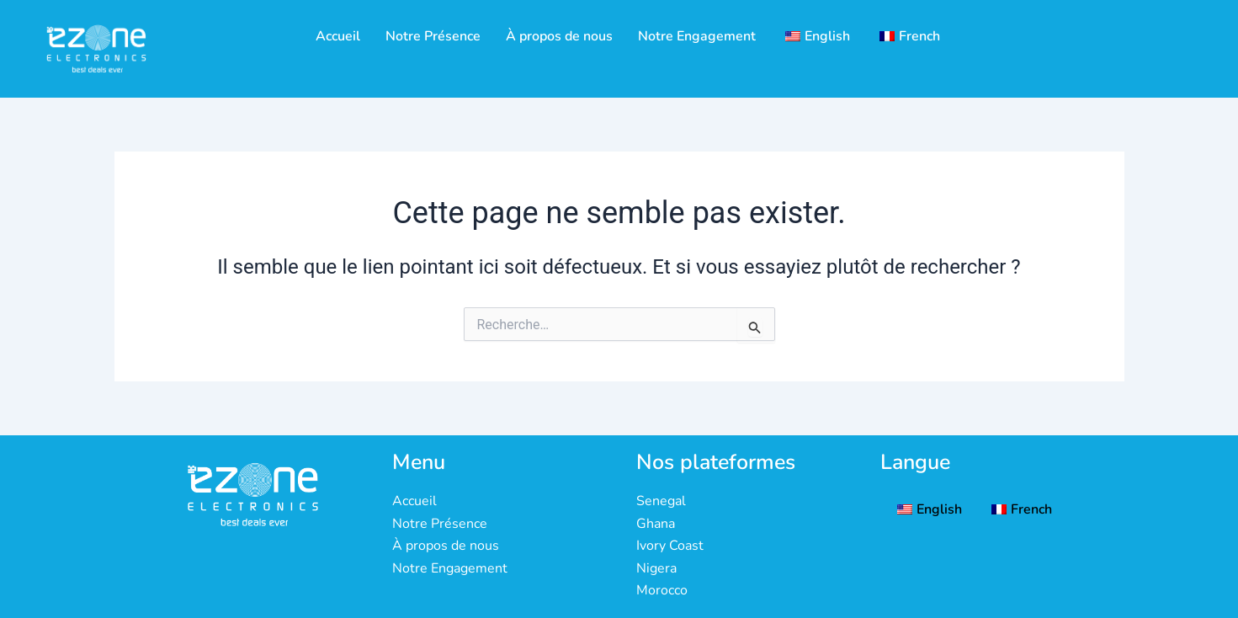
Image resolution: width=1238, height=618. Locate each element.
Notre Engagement (697, 36)
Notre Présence (433, 36)
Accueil (338, 36)
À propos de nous (559, 36)
